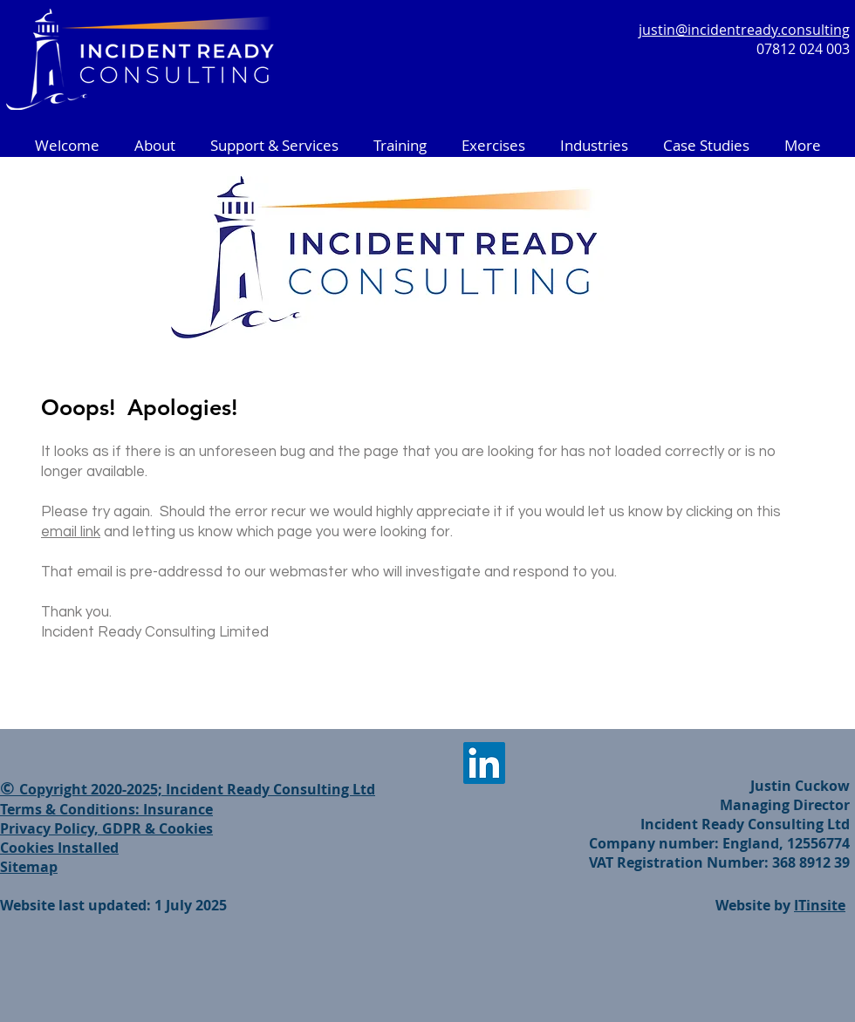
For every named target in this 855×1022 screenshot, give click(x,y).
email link (70, 532)
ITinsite (819, 905)
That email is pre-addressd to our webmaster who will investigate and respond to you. (329, 572)
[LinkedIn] (484, 763)
